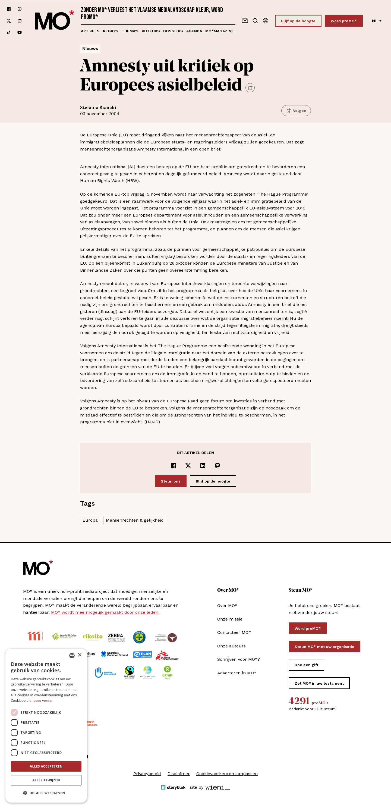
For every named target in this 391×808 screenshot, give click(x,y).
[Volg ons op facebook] (9, 9)
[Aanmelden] (266, 21)
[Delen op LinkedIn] (203, 466)
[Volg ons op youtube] (19, 32)
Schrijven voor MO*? (238, 659)
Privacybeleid (147, 773)
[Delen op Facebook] (173, 466)
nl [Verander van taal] (377, 20)
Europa (90, 520)
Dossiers (173, 31)
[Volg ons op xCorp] (9, 20)
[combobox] (72, 655)
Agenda (194, 31)
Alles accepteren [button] (46, 766)
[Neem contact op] (245, 21)
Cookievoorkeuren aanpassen (227, 773)
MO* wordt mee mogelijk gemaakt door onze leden (104, 612)
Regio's (110, 31)
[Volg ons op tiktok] (9, 32)
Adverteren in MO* (236, 672)
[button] (46, 793)
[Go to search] (255, 21)
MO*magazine (219, 31)
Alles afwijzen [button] (46, 780)
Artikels (90, 31)
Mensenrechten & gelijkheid (135, 520)
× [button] (79, 655)
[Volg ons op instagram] (19, 9)
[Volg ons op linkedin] (19, 20)
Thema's (130, 31)
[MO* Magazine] (54, 21)
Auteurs (151, 31)
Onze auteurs (231, 646)
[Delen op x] (188, 466)
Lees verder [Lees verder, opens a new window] (43, 701)
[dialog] (46, 726)
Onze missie (229, 619)
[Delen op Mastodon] (217, 466)
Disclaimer (179, 773)
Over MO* (227, 605)
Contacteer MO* (234, 632)
